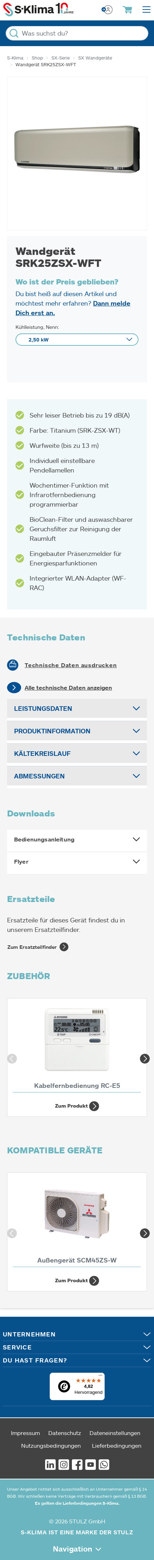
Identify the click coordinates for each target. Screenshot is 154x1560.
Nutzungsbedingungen (51, 1445)
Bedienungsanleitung (44, 839)
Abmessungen (39, 776)
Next (143, 1057)
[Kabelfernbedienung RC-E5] (77, 1047)
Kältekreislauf (42, 753)
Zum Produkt (77, 1106)
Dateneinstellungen (115, 1432)
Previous (10, 1057)
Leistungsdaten (43, 708)
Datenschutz (64, 1432)
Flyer (21, 861)
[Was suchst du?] (77, 33)
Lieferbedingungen (116, 1445)
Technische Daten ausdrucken (71, 665)
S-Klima (15, 58)
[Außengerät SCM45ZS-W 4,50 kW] (77, 1222)
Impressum (25, 1432)
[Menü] (100, 1377)
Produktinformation (52, 731)
